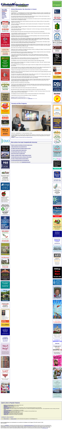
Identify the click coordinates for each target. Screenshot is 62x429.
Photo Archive (4, 16)
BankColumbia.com (57, 30)
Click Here (57, 343)
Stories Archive (4, 17)
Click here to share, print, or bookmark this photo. (25, 137)
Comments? (17, 137)
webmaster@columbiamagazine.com (29, 425)
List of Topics (4, 15)
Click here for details (5, 54)
